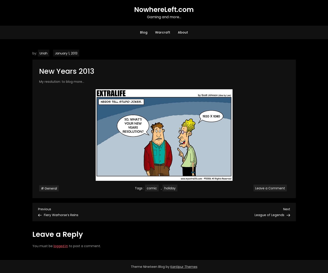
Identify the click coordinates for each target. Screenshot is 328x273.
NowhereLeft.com (164, 9)
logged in (61, 246)
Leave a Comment (271, 188)
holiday (170, 188)
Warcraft (162, 32)
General (51, 188)
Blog (143, 32)
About (183, 32)
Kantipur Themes (183, 266)
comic (152, 188)
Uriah (44, 53)
